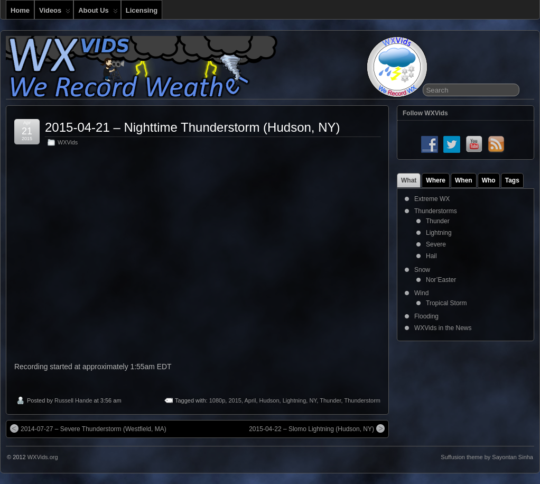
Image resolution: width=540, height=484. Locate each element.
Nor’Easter (441, 280)
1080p (217, 400)
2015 (234, 400)
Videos (54, 12)
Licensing (141, 10)
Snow (422, 269)
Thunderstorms (435, 211)
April (250, 400)
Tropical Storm (446, 303)
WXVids (68, 142)
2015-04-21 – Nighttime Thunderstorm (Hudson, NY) (192, 127)
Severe (436, 244)
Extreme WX (432, 199)
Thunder (330, 400)
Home (20, 10)
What (408, 180)
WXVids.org (42, 457)
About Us (98, 12)
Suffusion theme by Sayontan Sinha (487, 457)
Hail (431, 256)
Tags (512, 180)
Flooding (426, 316)
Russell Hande (73, 400)
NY (312, 400)
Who (489, 180)
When (463, 180)
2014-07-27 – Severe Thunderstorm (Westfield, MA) (88, 428)
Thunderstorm (362, 400)
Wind (421, 293)
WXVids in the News (443, 328)
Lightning (294, 400)
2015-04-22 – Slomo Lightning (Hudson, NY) (317, 428)
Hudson (269, 400)
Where (435, 180)
